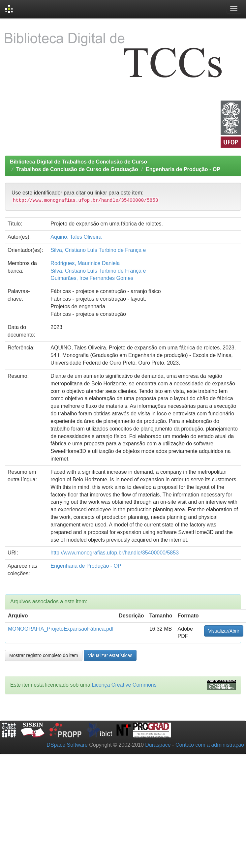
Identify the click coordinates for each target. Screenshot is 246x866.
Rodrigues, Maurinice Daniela (85, 263)
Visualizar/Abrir (223, 631)
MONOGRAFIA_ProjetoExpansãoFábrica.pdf (60, 629)
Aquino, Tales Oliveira (75, 237)
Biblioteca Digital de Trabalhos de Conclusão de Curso (78, 161)
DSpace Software (67, 745)
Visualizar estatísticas (110, 655)
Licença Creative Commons (124, 685)
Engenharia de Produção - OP (183, 169)
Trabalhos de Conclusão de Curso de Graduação (77, 169)
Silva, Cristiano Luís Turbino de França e (98, 250)
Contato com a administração (209, 745)
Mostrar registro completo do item (43, 655)
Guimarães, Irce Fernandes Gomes (91, 278)
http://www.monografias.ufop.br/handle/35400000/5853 (114, 552)
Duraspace (157, 745)
